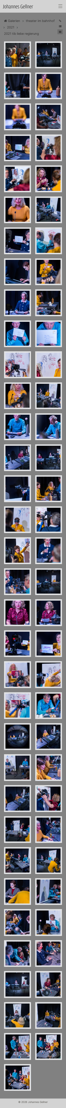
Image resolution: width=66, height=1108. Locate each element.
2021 (10, 27)
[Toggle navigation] (60, 6)
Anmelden (3, 1105)
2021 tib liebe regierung (21, 33)
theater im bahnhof (40, 21)
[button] (60, 26)
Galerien (12, 21)
